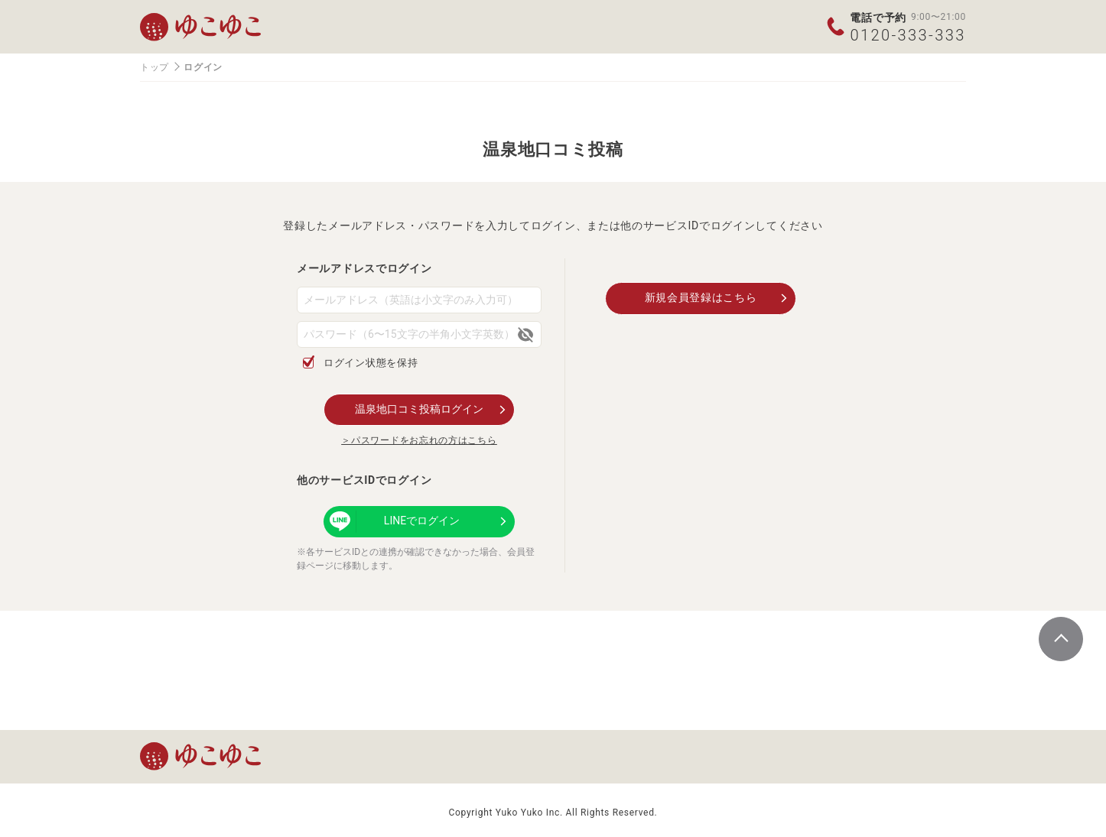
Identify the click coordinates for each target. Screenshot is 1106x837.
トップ (154, 67)
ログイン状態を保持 (371, 362)
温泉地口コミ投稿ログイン (419, 409)
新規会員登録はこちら (701, 297)
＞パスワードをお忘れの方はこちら (418, 440)
